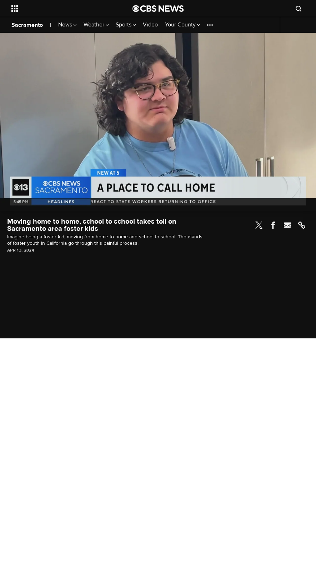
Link (301, 225)
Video (150, 24)
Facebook (273, 225)
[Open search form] (298, 9)
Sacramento (27, 25)
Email (287, 225)
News (67, 24)
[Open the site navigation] (60, 8)
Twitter (258, 225)
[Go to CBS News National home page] (158, 8)
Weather (96, 24)
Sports (126, 24)
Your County (182, 24)
